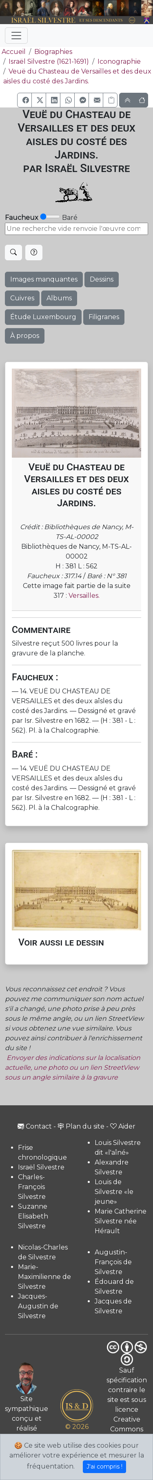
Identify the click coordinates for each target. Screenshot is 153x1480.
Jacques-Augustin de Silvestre (38, 1306)
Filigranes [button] (104, 317)
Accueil (13, 52)
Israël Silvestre (41, 1167)
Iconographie (119, 61)
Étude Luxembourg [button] (43, 317)
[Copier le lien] (110, 100)
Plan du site (81, 1126)
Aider (122, 1126)
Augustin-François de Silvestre (113, 1262)
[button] (24, 100)
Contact (35, 1126)
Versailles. (84, 595)
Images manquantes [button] (44, 279)
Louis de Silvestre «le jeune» (114, 1191)
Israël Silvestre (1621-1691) (49, 61)
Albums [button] (59, 298)
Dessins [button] (101, 279)
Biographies (53, 52)
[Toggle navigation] (16, 35)
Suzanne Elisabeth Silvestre (33, 1216)
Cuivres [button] (22, 298)
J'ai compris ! (104, 1466)
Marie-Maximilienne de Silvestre (44, 1276)
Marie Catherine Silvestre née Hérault (120, 1221)
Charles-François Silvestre (32, 1187)
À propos (24, 336)
